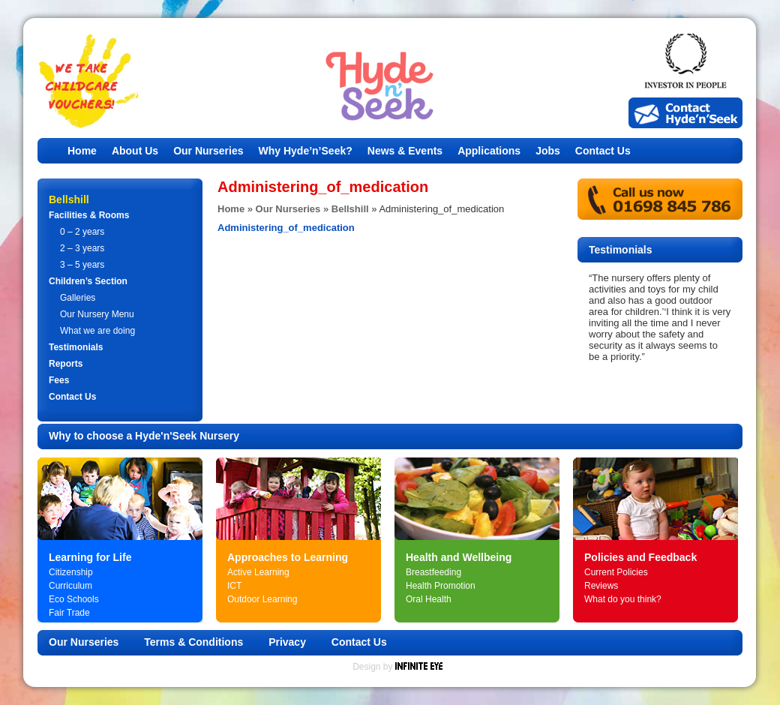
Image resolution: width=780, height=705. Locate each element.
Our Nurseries (208, 151)
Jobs (548, 151)
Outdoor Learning (262, 599)
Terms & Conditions (193, 642)
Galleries (77, 297)
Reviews (601, 585)
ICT (234, 585)
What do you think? (623, 599)
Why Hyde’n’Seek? (305, 151)
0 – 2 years (82, 231)
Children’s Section (88, 281)
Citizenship (71, 572)
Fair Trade (69, 613)
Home (82, 151)
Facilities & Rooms (89, 215)
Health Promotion (441, 585)
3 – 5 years (82, 265)
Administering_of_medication (286, 227)
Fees (59, 380)
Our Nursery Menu (97, 314)
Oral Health (429, 599)
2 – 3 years (82, 248)
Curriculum (70, 585)
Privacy (287, 642)
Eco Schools (74, 599)
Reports (65, 363)
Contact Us (603, 151)
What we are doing (97, 331)
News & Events (405, 151)
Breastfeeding (433, 572)
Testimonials (76, 347)
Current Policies (616, 572)
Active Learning (258, 572)
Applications (489, 151)
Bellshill (350, 208)
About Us (135, 151)
